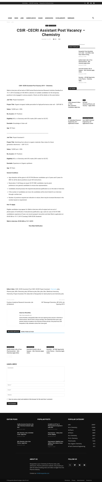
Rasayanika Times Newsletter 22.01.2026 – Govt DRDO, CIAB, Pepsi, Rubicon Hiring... (86, 53)
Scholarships (60, 18)
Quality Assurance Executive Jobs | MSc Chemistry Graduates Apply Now (25, 426)
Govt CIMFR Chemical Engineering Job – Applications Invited (88, 121)
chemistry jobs (10, 347)
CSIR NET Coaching (33, 3)
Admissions (49, 18)
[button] (93, 18)
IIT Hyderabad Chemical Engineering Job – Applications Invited (74, 121)
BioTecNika (25, 3)
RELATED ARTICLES (13, 331)
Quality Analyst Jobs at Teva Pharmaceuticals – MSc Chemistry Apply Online (14, 351)
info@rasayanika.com (43, 473)
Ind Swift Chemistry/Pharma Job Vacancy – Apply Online (89, 104)
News (16, 18)
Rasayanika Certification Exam (46, 3)
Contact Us (89, 480)
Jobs (22, 18)
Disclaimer (67, 480)
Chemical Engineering (88, 118)
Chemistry (54, 289)
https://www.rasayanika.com (25, 315)
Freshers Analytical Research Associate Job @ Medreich (20, 303)
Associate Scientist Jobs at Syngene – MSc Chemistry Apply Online (35, 351)
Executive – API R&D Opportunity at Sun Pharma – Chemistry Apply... (87, 79)
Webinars (71, 18)
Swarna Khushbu (25, 313)
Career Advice (31, 18)
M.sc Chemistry (52, 25)
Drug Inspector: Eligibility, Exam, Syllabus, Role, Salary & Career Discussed (55, 443)
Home (10, 18)
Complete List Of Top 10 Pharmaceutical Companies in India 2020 (55, 426)
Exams (40, 18)
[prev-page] (8, 356)
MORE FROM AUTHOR (27, 331)
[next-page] (11, 356)
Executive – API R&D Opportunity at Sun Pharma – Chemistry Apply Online (55, 351)
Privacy (73, 480)
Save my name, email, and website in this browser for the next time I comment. (31, 399)
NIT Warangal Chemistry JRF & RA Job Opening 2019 (53, 303)
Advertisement (80, 480)
